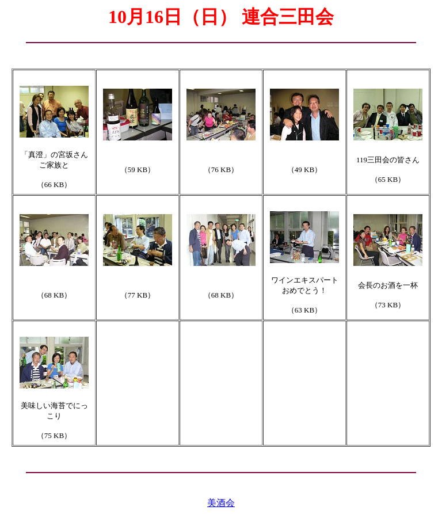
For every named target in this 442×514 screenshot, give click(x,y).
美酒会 (221, 503)
